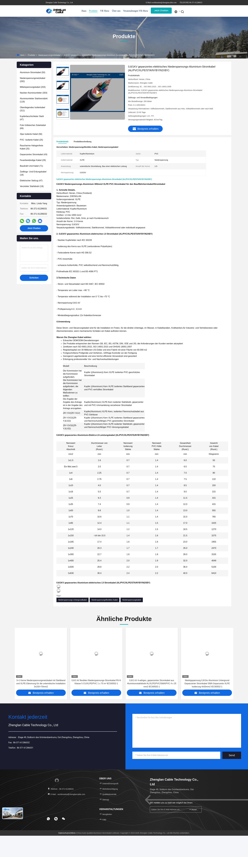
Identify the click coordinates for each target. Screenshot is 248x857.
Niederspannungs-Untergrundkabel (72, 600)
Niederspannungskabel (131, 600)
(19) (32, 186)
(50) (32, 72)
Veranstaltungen (129, 11)
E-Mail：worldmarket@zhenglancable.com (66, 794)
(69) (33, 126)
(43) (33, 154)
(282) (32, 79)
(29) (33, 160)
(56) (31, 134)
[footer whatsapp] (48, 819)
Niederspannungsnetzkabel (49, 55)
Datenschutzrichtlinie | (67, 833)
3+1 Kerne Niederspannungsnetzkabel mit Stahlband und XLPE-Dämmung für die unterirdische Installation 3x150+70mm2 (96, 683)
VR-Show (143, 11)
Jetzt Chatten (161, 10)
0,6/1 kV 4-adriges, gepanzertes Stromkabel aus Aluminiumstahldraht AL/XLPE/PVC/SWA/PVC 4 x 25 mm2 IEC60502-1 (207, 683)
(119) (34, 100)
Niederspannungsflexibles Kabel (104, 600)
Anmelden (194, 809)
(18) (33, 173)
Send (232, 755)
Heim (22, 55)
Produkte (93, 11)
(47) (32, 118)
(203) (33, 87)
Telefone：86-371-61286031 (60, 789)
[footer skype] (56, 819)
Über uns (116, 11)
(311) (32, 109)
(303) (33, 93)
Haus (84, 11)
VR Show (104, 11)
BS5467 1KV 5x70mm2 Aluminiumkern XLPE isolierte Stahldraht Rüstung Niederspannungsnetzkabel (41, 683)
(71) (31, 166)
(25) (31, 140)
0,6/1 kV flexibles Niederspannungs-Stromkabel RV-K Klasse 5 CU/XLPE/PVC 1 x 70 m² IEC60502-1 (152, 682)
